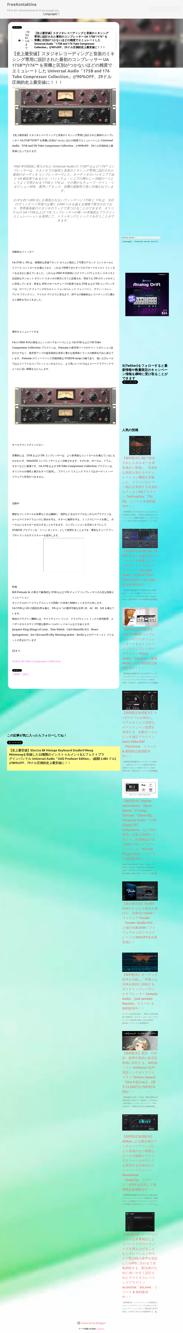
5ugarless (100, 1329)
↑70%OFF (27, 35)
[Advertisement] (63, 710)
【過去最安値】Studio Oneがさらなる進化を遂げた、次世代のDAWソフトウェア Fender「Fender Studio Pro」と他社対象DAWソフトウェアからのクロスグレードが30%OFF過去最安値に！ (140, 923)
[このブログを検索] (166, 9)
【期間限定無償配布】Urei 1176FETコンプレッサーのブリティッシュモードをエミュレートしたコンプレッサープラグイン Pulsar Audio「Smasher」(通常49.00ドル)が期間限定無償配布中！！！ (140, 649)
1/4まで (27, 45)
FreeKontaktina (21, 4)
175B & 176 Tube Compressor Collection (36, 661)
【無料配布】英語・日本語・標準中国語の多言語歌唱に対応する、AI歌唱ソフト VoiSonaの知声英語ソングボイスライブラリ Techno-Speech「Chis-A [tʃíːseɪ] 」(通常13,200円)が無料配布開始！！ (139, 1072)
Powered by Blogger (91, 1323)
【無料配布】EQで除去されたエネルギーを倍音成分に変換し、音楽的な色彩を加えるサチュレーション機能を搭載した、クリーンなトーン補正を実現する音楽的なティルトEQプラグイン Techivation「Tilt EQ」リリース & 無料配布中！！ (140, 482)
